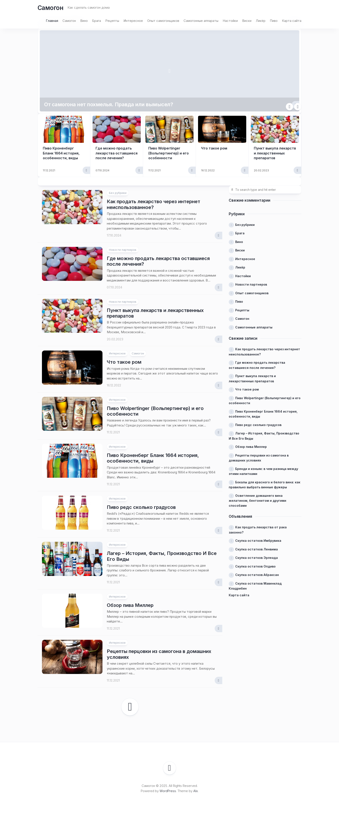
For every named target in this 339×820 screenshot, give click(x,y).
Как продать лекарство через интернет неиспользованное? (153, 204)
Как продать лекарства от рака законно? (258, 529)
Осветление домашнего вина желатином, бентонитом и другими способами (257, 500)
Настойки (230, 21)
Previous (289, 106)
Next (297, 106)
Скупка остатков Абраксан (257, 575)
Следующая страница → (130, 706)
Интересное (133, 21)
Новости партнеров (122, 249)
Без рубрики (117, 193)
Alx (195, 791)
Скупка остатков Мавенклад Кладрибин (255, 586)
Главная (52, 21)
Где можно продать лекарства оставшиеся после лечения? (117, 153)
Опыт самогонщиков (163, 21)
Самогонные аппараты (201, 21)
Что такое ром (214, 148)
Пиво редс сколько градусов (141, 507)
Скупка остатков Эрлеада (256, 558)
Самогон (50, 7)
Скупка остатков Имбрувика (258, 540)
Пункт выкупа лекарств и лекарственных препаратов (275, 153)
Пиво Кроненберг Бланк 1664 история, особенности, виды (61, 153)
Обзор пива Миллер (130, 605)
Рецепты (112, 21)
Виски (246, 21)
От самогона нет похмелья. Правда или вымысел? (108, 104)
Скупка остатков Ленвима (256, 549)
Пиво (274, 21)
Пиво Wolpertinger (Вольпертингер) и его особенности (168, 153)
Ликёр (260, 21)
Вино (84, 21)
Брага (96, 21)
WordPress (168, 791)
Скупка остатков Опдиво (255, 566)
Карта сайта (291, 21)
